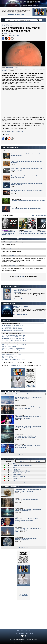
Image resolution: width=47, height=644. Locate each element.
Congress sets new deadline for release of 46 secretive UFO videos (28, 417)
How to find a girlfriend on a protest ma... (13, 354)
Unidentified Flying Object (21, 473)
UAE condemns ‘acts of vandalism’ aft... (13, 325)
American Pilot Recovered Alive (11, 327)
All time (38, 461)
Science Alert (10, 131)
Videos (25, 5)
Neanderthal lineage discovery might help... (14, 335)
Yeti (14, 480)
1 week (7, 393)
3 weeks (29, 393)
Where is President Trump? (10, 356)
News (15, 5)
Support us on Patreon (20, 306)
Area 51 (15, 478)
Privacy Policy (19, 642)
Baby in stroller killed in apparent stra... (13, 358)
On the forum (6, 320)
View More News (23, 455)
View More (23, 482)
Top (18, 630)
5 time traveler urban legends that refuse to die (27, 232)
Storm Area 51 (17, 474)
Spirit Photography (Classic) (21, 471)
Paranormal (16, 469)
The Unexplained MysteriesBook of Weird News (22, 289)
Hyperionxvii (14, 248)
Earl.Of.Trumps (14, 255)
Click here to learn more (20, 299)
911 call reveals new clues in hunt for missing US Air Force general (26, 519)
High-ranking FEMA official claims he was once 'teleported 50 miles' (28, 427)
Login (16, 276)
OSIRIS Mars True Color (11, 67)
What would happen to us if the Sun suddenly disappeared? (26, 539)
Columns (35, 5)
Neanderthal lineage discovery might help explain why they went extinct (28, 490)
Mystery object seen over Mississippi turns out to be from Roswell (28, 398)
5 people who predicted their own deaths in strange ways (9, 233)
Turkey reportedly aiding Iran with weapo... (14, 330)
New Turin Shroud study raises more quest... (15, 340)
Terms (11, 642)
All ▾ (9, 20)
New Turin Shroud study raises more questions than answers (26, 500)
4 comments (15, 35)
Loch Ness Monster (19, 476)
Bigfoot (15, 467)
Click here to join (15, 365)
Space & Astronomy (7, 25)
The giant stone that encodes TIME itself (13, 338)
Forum (20, 5)
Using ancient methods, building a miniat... (14, 350)
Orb (14, 463)
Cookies (27, 642)
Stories (30, 5)
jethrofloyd (13, 241)
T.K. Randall (7, 34)
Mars (7, 134)
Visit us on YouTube (39, 216)
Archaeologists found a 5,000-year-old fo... (14, 336)
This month (23, 461)
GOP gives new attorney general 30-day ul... (14, 359)
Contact (34, 642)
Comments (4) (20, 131)
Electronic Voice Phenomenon (22, 465)
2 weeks (18, 393)
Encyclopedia (29, 633)
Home (10, 5)
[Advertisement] (23, 103)
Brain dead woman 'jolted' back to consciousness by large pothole (25, 436)
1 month (40, 393)
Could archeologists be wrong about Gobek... (15, 348)
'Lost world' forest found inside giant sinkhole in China (27, 200)
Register (22, 276)
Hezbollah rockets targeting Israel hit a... (13, 328)
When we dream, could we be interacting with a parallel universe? (27, 407)
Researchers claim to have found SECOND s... (15, 345)
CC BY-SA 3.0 (5, 70)
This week (8, 461)
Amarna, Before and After (9, 346)
